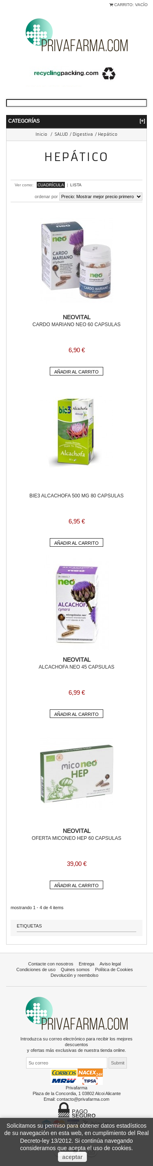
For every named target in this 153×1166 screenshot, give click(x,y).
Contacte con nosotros (50, 964)
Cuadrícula (51, 185)
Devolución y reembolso (74, 975)
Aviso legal (110, 964)
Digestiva (83, 134)
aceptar (72, 1157)
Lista (76, 185)
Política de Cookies (114, 969)
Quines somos (75, 969)
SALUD (61, 134)
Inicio (41, 134)
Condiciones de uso (35, 969)
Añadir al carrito (76, 372)
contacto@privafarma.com (83, 1099)
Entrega (86, 964)
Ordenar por (46, 196)
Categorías (76, 121)
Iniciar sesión (12, 9)
